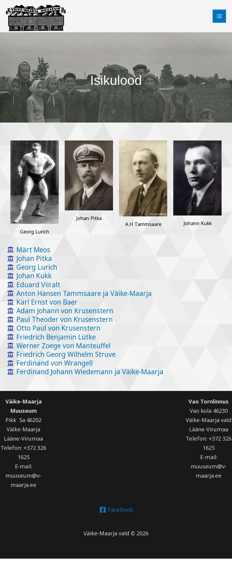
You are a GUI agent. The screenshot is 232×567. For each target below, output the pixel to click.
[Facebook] (116, 518)
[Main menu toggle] (219, 16)
